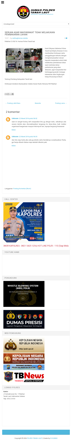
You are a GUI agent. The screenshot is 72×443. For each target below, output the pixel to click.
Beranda (38, 103)
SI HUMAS (54, 438)
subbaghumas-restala (20, 38)
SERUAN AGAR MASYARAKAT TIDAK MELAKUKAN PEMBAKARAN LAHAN (30, 33)
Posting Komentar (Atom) (22, 188)
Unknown (15, 118)
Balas (14, 130)
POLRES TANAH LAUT (34, 438)
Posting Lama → (61, 103)
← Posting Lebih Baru (12, 103)
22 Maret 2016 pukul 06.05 (28, 136)
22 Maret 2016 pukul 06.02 (28, 118)
